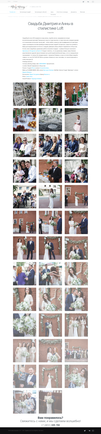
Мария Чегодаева (34, 74)
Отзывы (15, 1)
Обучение (82, 12)
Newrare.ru (47, 74)
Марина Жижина (26, 72)
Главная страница (13, 16)
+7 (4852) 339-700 (35, 7)
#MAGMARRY (42, 63)
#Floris (33, 68)
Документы (74, 12)
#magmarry (33, 51)
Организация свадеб (25, 12)
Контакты (53, 14)
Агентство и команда (62, 12)
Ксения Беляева (44, 68)
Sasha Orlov (29, 76)
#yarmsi (39, 51)
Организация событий (40, 12)
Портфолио (13, 12)
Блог (9, 1)
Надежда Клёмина (36, 78)
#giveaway (25, 51)
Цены (52, 12)
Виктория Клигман (48, 70)
